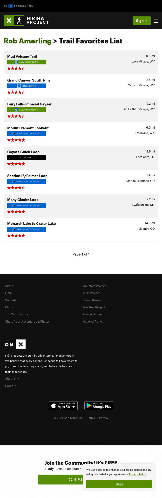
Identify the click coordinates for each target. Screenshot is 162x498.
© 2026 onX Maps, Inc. (68, 417)
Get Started (81, 479)
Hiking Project (92, 300)
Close (119, 484)
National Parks (92, 321)
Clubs (9, 307)
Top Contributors (16, 314)
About (9, 286)
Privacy (103, 417)
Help (8, 293)
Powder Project (92, 314)
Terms (91, 417)
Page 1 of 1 (81, 254)
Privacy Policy (137, 474)
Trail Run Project (93, 307)
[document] (119, 478)
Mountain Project (94, 286)
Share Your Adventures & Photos (27, 321)
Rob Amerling (28, 39)
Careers (10, 386)
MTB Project (91, 293)
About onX (12, 378)
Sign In (142, 20)
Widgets (10, 300)
